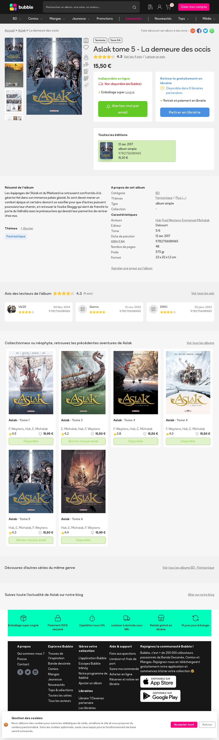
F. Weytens (16, 430)
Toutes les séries (60, 696)
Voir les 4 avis (133, 57)
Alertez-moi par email (122, 109)
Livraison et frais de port (123, 662)
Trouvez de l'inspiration (56, 656)
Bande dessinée (59, 664)
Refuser (207, 724)
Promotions (105, 19)
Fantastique (164, 198)
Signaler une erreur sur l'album (131, 269)
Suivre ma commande (124, 669)
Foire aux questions (123, 654)
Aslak (22, 31)
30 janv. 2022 (203, 308)
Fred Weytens (171, 221)
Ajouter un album (90, 684)
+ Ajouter (27, 229)
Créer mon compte (194, 7)
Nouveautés (163, 19)
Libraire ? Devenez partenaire (91, 701)
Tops (183, 19)
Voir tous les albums (200, 343)
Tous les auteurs (59, 701)
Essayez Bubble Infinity (90, 666)
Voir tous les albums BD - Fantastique (188, 568)
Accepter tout (184, 724)
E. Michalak (40, 430)
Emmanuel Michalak (195, 221)
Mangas (57, 19)
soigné (130, 93)
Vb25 (22, 307)
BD (17, 19)
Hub (158, 221)
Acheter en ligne (121, 675)
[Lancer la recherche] (134, 7)
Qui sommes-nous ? (31, 654)
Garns (94, 307)
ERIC (164, 307)
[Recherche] (86, 7)
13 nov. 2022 (133, 308)
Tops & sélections (60, 691)
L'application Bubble (93, 659)
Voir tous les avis (202, 294)
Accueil (10, 31)
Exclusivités (134, 19)
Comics (35, 19)
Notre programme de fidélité (93, 676)
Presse (22, 660)
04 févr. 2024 (61, 308)
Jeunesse (81, 19)
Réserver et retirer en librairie (124, 682)
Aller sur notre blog (201, 595)
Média (209, 19)
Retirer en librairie (185, 113)
